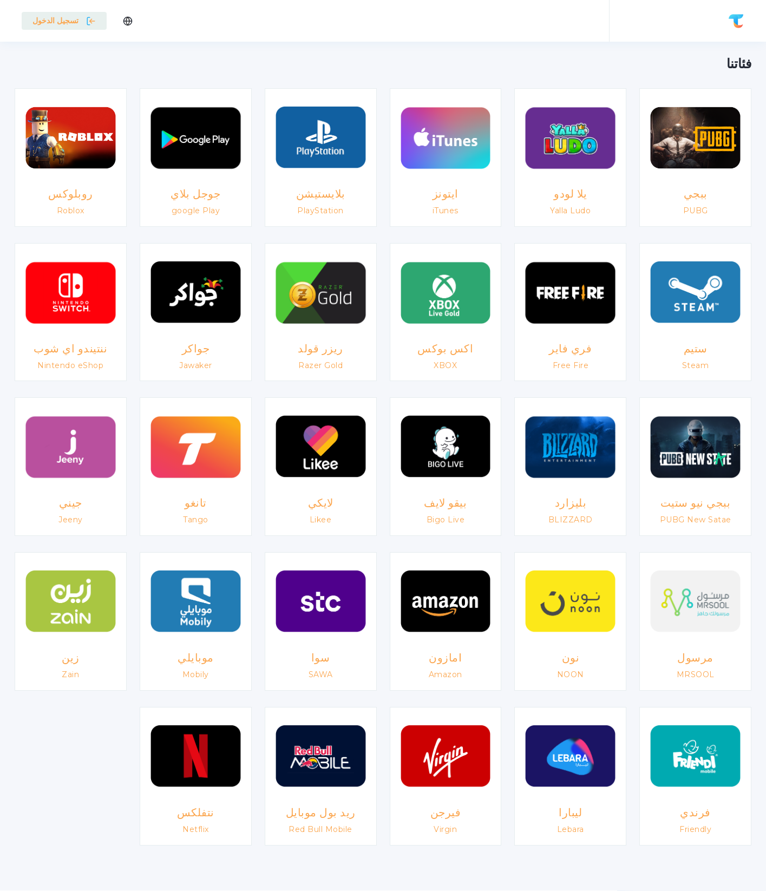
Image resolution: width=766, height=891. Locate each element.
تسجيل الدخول (64, 20)
